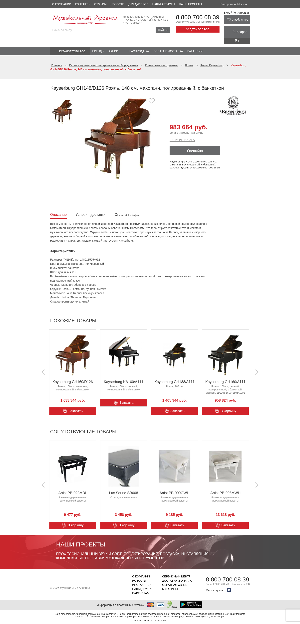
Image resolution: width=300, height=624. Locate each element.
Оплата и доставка (168, 51)
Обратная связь (174, 584)
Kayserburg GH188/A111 (175, 382)
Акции (113, 51)
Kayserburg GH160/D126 (73, 382)
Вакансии (195, 51)
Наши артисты (163, 4)
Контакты (82, 4)
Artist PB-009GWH (175, 493)
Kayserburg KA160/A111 (124, 382)
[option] (117, 138)
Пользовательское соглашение (150, 620)
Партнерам (140, 593)
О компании (61, 4)
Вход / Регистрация (236, 12)
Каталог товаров (72, 51)
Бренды (98, 51)
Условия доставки (90, 215)
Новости (117, 4)
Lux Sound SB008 (124, 493)
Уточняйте (195, 150)
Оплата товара (126, 215)
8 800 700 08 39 (197, 17)
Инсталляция (143, 584)
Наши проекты (190, 4)
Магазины (170, 589)
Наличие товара (182, 139)
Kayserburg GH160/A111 (226, 382)
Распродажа (139, 51)
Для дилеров (138, 4)
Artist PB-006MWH (226, 493)
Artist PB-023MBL (73, 493)
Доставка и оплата (177, 580)
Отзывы (100, 4)
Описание (58, 215)
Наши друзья (142, 589)
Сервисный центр (176, 576)
